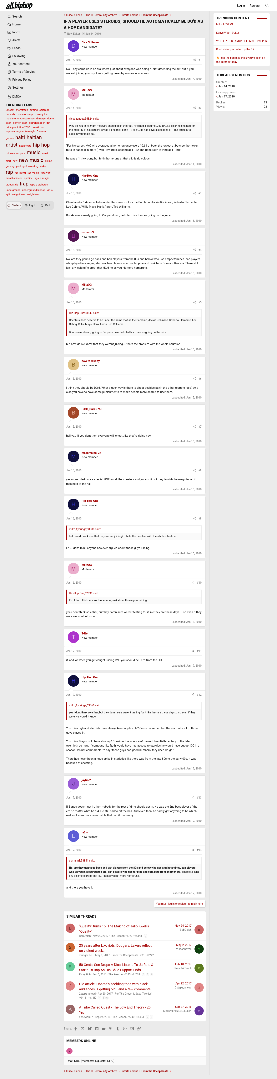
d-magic (40, 118)
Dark (46, 205)
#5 (200, 302)
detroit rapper (37, 122)
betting (34, 109)
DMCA (14, 97)
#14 (199, 850)
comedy (10, 114)
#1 (200, 59)
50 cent (10, 109)
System (14, 205)
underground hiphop (33, 189)
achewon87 (86, 1017)
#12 (199, 694)
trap (24, 184)
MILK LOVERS (224, 24)
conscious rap (25, 114)
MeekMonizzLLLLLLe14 (177, 1010)
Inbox (13, 32)
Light (30, 205)
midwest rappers (15, 153)
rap (9, 172)
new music (31, 160)
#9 (200, 518)
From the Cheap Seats (125, 955)
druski (35, 127)
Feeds (14, 48)
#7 (200, 426)
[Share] (194, 60)
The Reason (117, 935)
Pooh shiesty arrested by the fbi (235, 49)
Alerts (13, 40)
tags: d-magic (41, 178)
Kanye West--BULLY (227, 32)
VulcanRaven (184, 949)
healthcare (25, 145)
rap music (33, 172)
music (33, 152)
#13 (199, 797)
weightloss (33, 194)
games (10, 138)
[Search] (267, 5)
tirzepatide (12, 184)
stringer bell (86, 955)
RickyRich (85, 974)
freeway (41, 131)
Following (16, 56)
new (15, 160)
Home (14, 24)
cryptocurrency (25, 118)
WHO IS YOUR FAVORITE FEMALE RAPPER (241, 41)
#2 (200, 108)
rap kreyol (20, 172)
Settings (15, 88)
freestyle (30, 131)
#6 (200, 378)
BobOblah (85, 935)
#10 (199, 582)
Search (14, 16)
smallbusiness (14, 178)
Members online (81, 1041)
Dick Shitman (90, 42)
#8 (200, 470)
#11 (199, 651)
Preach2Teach (183, 968)
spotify (28, 178)
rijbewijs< (46, 172)
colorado (44, 109)
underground (13, 189)
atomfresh (22, 109)
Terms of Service (21, 72)
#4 (200, 250)
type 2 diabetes (39, 184)
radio (43, 166)
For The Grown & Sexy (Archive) (133, 993)
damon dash (20, 122)
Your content (18, 64)
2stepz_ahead (87, 993)
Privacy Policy (19, 80)
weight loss (18, 194)
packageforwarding (27, 166)
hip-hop (41, 145)
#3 (200, 193)
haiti (20, 137)
